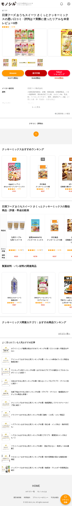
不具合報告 (55, 497)
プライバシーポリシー (40, 497)
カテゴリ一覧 (30, 491)
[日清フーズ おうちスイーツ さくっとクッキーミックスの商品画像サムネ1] (6, 63)
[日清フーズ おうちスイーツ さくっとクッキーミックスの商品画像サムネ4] (31, 63)
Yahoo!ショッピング (59, 73)
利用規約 (27, 497)
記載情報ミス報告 (62, 114)
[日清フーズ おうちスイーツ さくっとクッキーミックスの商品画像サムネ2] (14, 63)
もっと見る (36, 107)
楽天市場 (36, 73)
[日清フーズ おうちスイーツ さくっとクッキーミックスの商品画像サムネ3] (23, 63)
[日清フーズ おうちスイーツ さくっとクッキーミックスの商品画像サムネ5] (40, 63)
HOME (36, 485)
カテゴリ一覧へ (64, 334)
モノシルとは (42, 491)
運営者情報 (17, 497)
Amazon (12, 73)
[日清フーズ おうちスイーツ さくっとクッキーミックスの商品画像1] (25, 42)
